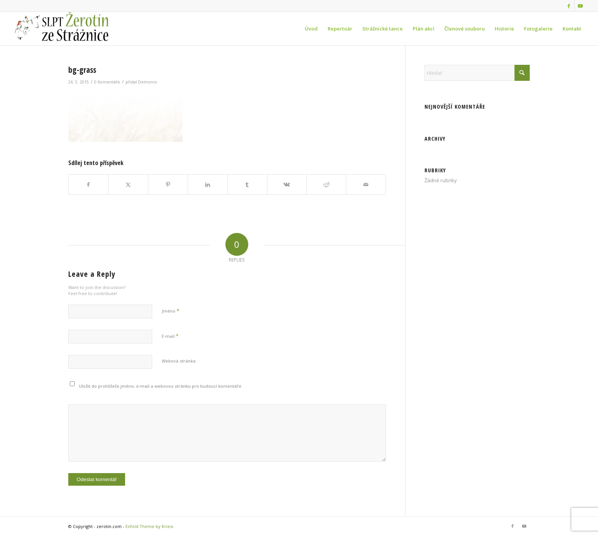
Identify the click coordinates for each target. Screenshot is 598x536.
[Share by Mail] (366, 184)
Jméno (170, 310)
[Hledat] (477, 73)
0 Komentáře (107, 82)
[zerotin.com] (69, 28)
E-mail (170, 335)
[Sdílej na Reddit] (326, 184)
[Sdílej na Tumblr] (247, 184)
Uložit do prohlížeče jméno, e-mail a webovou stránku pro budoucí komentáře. (161, 386)
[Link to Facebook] (568, 5)
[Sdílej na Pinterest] (168, 184)
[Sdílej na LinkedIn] (207, 184)
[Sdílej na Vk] (287, 184)
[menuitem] (311, 28)
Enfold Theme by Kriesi (149, 526)
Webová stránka (179, 361)
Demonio (147, 82)
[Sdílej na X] (128, 184)
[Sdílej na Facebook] (88, 184)
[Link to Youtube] (580, 5)
